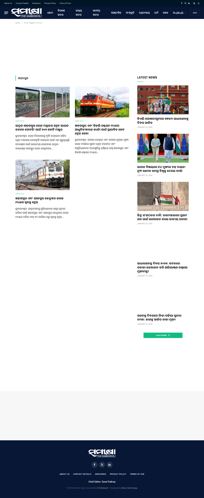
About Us (8, 3)
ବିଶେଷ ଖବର (61, 12)
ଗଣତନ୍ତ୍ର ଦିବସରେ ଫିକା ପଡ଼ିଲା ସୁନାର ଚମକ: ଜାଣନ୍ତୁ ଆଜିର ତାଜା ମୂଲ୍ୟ (159, 317)
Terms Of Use (65, 3)
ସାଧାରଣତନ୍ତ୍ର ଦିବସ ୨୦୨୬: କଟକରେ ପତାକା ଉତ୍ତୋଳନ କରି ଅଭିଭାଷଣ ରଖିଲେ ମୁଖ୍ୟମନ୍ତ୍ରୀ (162, 267)
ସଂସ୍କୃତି (130, 12)
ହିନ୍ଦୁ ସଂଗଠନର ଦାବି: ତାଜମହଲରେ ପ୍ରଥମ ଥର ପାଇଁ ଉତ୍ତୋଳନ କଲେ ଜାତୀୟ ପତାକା (162, 217)
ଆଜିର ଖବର (19, 121)
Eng (195, 13)
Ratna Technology (129, 488)
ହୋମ (50, 12)
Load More (163, 335)
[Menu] (6, 13)
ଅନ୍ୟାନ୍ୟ (178, 12)
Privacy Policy (50, 3)
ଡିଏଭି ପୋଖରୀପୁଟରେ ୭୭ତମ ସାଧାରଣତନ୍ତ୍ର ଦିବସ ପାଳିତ (163, 120)
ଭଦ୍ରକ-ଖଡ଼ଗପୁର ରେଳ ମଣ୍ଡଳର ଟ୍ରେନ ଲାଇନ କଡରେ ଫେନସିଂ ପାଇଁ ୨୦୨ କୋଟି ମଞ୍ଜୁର (42, 127)
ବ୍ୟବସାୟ (144, 12)
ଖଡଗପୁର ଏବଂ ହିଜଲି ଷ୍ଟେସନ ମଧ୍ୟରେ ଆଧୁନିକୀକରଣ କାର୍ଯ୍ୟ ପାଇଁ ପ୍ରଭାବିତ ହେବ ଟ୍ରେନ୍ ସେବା (100, 129)
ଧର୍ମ (156, 12)
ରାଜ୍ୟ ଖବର (79, 12)
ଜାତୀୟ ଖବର (96, 12)
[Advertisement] (102, 49)
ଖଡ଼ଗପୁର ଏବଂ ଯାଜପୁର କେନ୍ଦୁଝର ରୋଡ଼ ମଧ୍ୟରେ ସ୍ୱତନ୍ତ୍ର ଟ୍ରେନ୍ (39, 200)
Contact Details (22, 3)
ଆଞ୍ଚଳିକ (116, 12)
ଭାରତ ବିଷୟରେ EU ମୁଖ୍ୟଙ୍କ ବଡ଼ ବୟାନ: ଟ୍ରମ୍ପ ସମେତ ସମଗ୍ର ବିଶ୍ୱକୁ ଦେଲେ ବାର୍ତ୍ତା (161, 169)
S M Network (102, 488)
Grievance (36, 3)
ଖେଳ (165, 12)
